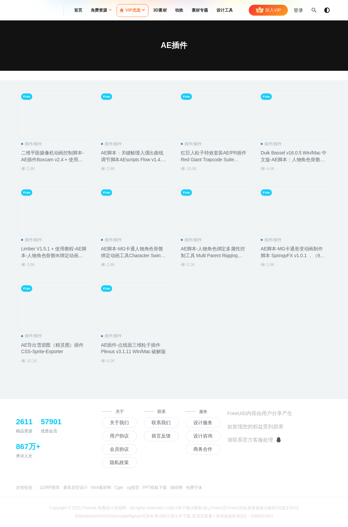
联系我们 (161, 422)
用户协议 (119, 436)
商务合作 (202, 449)
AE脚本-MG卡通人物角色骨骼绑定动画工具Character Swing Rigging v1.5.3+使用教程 (132, 255)
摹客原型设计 (75, 487)
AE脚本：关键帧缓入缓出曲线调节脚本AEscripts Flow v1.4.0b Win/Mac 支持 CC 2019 (134, 159)
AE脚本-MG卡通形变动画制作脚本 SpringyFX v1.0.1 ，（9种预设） (293, 255)
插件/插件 (31, 144)
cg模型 (133, 487)
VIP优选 (130, 10)
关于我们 (119, 422)
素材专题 (200, 10)
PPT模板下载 (155, 487)
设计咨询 (202, 436)
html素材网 (101, 487)
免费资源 (99, 10)
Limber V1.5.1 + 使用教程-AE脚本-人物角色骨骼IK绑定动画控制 (53, 255)
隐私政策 (119, 462)
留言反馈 (161, 436)
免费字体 (194, 487)
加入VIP (268, 10)
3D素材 (160, 10)
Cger (119, 487)
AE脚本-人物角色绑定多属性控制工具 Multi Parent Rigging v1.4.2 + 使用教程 (213, 255)
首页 (78, 10)
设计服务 (202, 422)
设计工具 (224, 10)
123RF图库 (49, 487)
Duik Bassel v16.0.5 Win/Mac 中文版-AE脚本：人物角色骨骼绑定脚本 (294, 159)
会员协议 (119, 449)
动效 (179, 10)
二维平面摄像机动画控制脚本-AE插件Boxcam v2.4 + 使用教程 (52, 159)
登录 (298, 10)
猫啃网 (176, 487)
